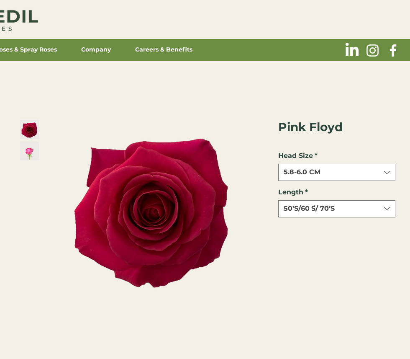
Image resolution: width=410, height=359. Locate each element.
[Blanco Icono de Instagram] (372, 50)
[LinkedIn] (352, 50)
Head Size (298, 156)
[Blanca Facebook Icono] (393, 50)
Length (293, 192)
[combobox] (336, 172)
